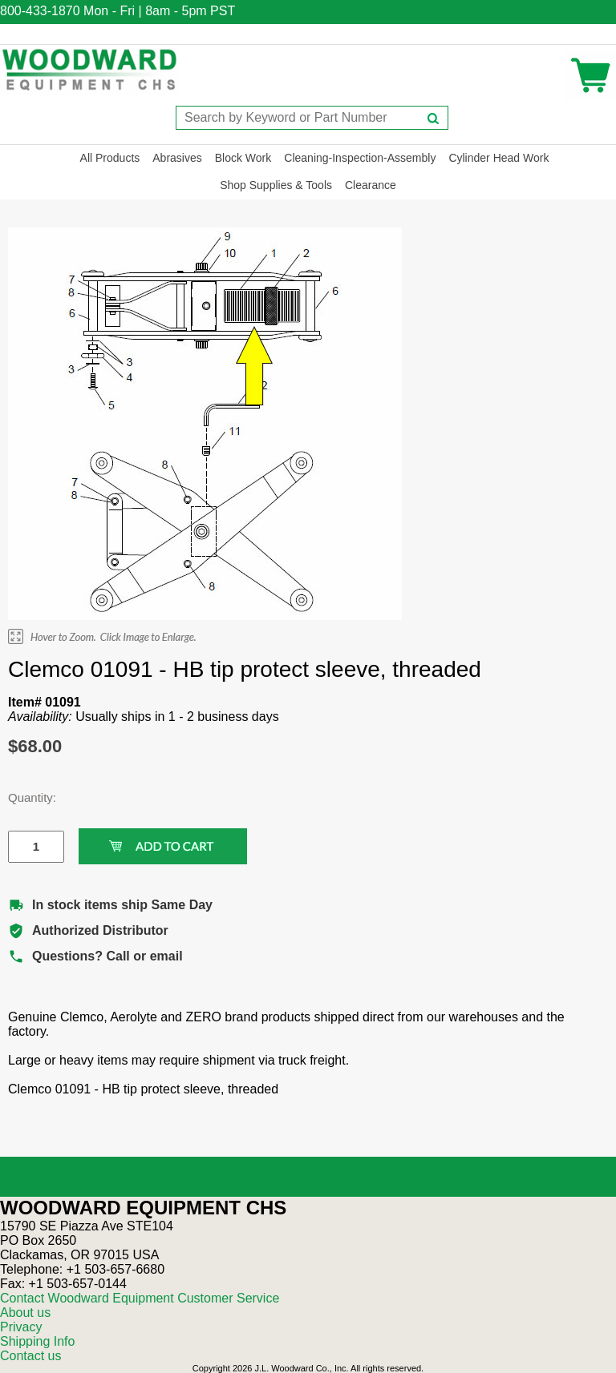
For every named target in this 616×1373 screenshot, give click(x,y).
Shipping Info (37, 1341)
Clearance (370, 185)
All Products (110, 157)
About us (25, 1312)
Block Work (243, 157)
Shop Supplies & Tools (276, 185)
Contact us (30, 1356)
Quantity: (24, 797)
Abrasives (176, 157)
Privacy (21, 1327)
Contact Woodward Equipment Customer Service (139, 1298)
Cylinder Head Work (498, 157)
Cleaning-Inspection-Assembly (360, 157)
